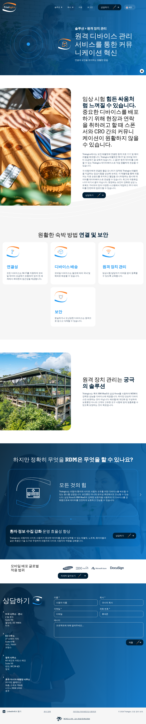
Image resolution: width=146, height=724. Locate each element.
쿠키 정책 (47, 711)
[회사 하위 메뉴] (73, 7)
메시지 (57, 620)
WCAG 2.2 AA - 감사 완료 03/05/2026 (73, 719)
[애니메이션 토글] (142, 71)
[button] (140, 494)
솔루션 (57, 7)
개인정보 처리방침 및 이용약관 (84, 711)
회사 (69, 7)
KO (129, 7)
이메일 (58, 609)
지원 (80, 7)
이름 (57, 597)
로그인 (90, 7)
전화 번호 (105, 609)
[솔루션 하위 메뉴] (62, 7)
